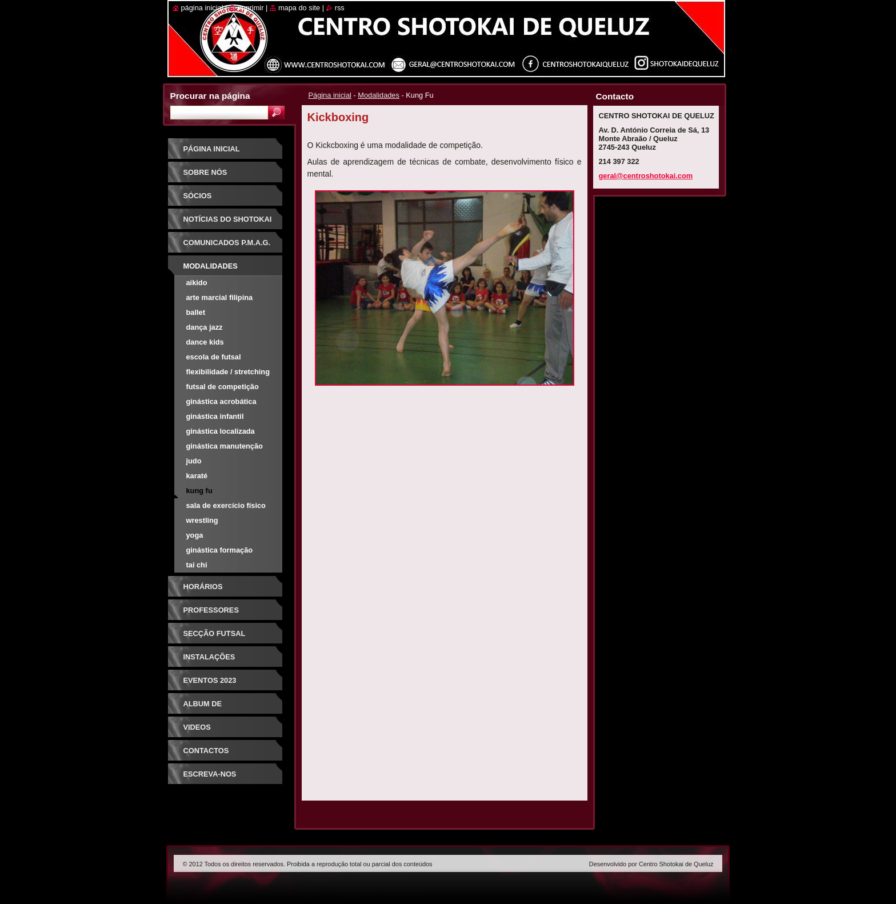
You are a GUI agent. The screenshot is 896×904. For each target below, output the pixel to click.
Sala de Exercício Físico (226, 505)
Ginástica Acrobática (221, 401)
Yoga (194, 535)
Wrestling (202, 520)
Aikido (196, 282)
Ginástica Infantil (215, 416)
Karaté (197, 475)
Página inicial (330, 95)
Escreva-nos (210, 774)
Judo (194, 461)
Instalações (209, 657)
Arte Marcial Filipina (219, 297)
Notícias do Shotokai (227, 219)
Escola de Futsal (213, 357)
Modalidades (378, 95)
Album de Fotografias (210, 707)
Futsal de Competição (222, 386)
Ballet (195, 312)
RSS (340, 7)
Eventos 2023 (210, 680)
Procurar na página (210, 96)
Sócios (197, 195)
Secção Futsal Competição (214, 637)
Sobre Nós (205, 172)
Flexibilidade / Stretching (228, 371)
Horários (203, 586)
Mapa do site (299, 7)
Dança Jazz (204, 327)
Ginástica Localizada (220, 431)
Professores (211, 610)
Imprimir (251, 7)
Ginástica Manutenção (224, 446)
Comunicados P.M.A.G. (227, 242)
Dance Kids (205, 342)
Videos (197, 727)
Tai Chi (196, 565)
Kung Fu (199, 490)
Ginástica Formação (219, 550)
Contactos (206, 750)
